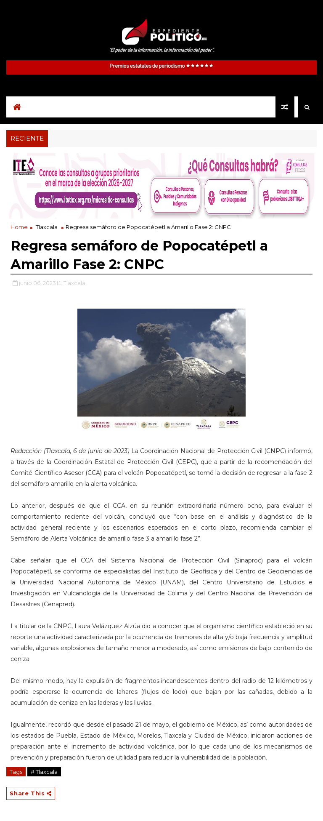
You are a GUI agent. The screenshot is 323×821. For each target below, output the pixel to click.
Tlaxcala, (75, 283)
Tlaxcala (47, 227)
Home (19, 227)
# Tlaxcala (44, 771)
